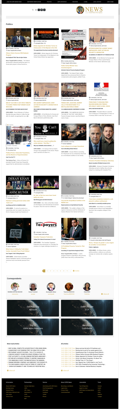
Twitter (44, 394)
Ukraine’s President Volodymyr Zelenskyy (101, 161)
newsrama (15, 294)
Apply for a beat (83, 388)
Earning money (10, 388)
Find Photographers (48, 388)
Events (81, 392)
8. (27, 362)
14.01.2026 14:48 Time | (82, 356)
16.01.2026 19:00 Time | (81, 348)
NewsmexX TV (28, 392)
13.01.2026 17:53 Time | (77, 360)
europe (33, 294)
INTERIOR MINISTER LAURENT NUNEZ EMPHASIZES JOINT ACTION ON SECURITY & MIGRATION (100, 50)
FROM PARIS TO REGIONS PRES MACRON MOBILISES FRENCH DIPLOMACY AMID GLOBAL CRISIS (99, 104)
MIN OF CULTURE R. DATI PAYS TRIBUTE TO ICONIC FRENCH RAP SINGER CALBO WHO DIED (18, 105)
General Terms (9, 390)
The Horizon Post (12, 150)
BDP (25, 398)
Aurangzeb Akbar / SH (40, 43)
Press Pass (27, 396)
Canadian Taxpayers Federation (43, 237)
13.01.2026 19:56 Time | (81, 358)
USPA (25, 388)
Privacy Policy (64, 390)
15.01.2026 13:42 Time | (82, 352)
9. (26, 364)
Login (85, 2)
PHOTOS (49, 2)
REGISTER (75, 2)
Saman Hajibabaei (67, 144)
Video (99, 392)
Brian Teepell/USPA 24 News (14, 50)
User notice (9, 394)
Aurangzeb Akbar (39, 193)
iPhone (44, 396)
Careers (100, 386)
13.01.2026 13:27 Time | (82, 362)
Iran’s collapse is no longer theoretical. (72, 146)
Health (99, 388)
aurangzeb (51, 294)
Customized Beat (65, 392)
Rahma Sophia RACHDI (13, 100)
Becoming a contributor (67, 386)
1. (27, 348)
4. (26, 354)
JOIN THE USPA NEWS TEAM (13, 2)
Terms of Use (9, 396)
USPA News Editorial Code (12, 392)
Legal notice (64, 388)
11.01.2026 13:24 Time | (81, 366)
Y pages (100, 396)
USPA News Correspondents (86, 390)
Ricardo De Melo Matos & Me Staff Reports (101, 240)
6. (26, 358)
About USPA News (10, 386)
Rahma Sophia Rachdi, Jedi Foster (99, 46)
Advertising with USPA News (50, 386)
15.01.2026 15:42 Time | (82, 350)
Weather (100, 394)
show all (105, 294)
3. (25, 352)
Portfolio (87, 294)
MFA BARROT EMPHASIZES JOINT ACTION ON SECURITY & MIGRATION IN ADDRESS (46, 105)
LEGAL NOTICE (97, 2)
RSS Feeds (45, 390)
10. (26, 366)
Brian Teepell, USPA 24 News (69, 63)
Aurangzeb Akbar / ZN (40, 138)
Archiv (76, 271)
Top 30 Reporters (83, 386)
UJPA (25, 394)
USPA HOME (110, 2)
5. (27, 356)
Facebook (45, 392)
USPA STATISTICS (61, 2)
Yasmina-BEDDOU (69, 294)
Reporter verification (34, 2)
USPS (99, 390)
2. (26, 350)
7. (26, 360)
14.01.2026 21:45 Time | (82, 354)
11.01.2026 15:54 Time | (83, 364)
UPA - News (27, 390)
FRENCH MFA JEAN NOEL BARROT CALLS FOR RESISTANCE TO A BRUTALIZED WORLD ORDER (71, 105)
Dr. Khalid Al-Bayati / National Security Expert (73, 198)
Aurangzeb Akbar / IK (13, 198)
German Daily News (29, 386)
